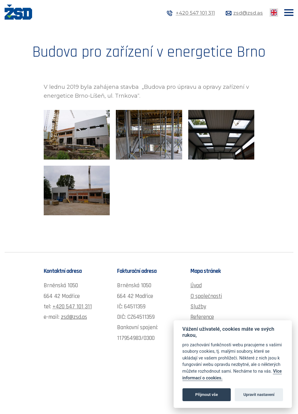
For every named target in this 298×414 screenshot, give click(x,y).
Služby (198, 306)
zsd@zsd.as (248, 13)
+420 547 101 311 (195, 13)
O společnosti (206, 296)
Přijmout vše (206, 394)
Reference (202, 317)
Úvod (196, 285)
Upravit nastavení (258, 394)
